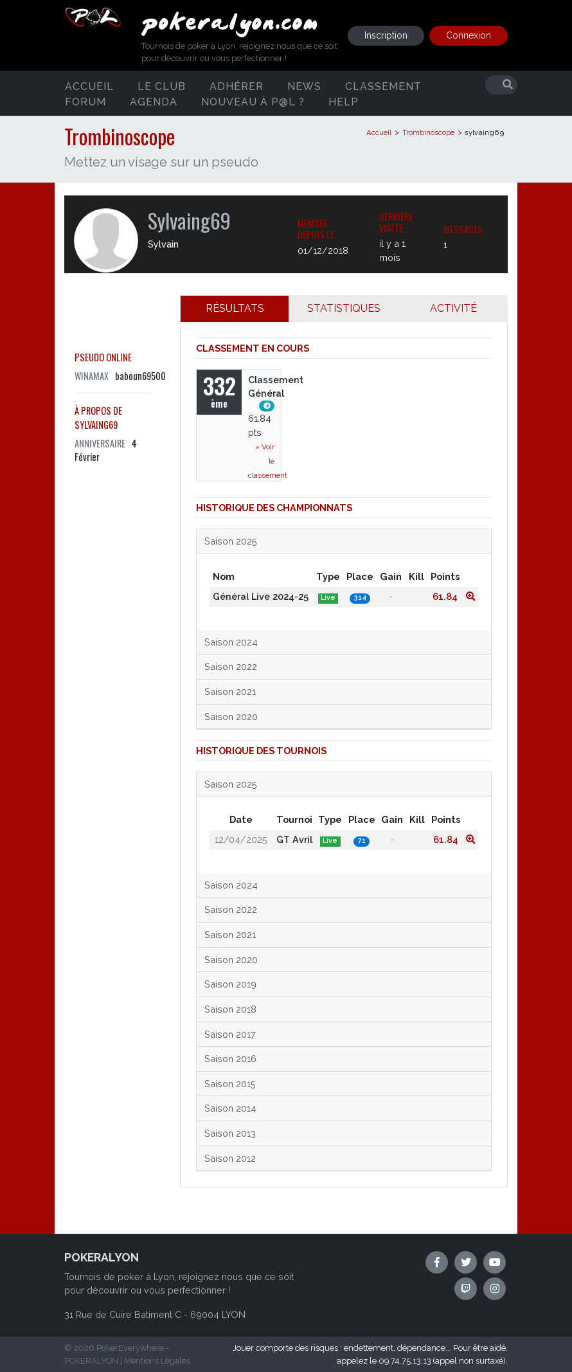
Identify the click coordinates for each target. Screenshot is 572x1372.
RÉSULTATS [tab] (235, 308)
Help (343, 101)
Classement (383, 86)
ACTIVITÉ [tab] (453, 308)
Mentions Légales (157, 1361)
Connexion (468, 35)
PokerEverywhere (130, 1348)
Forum (85, 101)
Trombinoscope (428, 132)
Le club (162, 86)
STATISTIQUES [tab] (343, 308)
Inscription (385, 35)
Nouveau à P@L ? (253, 101)
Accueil (89, 86)
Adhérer (237, 86)
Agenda (153, 101)
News (304, 86)
